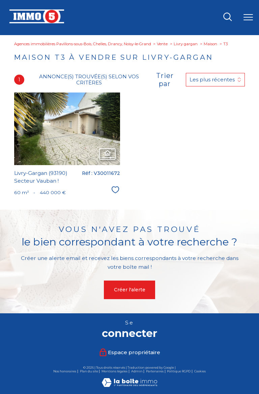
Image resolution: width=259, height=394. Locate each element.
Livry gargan (186, 44)
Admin (137, 371)
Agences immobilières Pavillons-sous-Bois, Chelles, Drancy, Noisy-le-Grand (82, 44)
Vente (162, 44)
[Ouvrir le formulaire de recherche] (227, 17)
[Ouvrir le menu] (248, 17)
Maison (210, 44)
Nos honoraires (64, 371)
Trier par (165, 80)
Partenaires (155, 371)
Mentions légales (114, 371)
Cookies (200, 371)
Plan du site (89, 371)
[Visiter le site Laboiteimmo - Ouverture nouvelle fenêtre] (129, 385)
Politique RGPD (179, 371)
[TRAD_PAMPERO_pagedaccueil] (36, 21)
